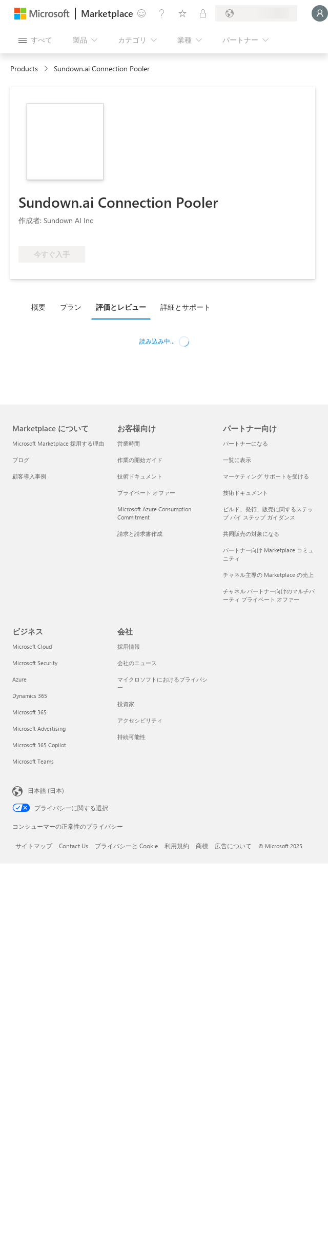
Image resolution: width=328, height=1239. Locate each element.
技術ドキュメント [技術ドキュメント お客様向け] (139, 476)
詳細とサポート (185, 307)
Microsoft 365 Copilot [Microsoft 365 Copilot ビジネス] (39, 745)
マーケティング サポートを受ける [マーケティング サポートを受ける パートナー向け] (266, 476)
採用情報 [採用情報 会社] (128, 646)
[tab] (41, 306)
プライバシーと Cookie (126, 846)
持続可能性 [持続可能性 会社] (131, 737)
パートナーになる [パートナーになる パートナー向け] (245, 443)
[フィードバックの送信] (141, 13)
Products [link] (24, 68)
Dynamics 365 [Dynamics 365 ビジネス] (29, 696)
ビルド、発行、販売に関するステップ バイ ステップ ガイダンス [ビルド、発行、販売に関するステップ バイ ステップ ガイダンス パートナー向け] (268, 513)
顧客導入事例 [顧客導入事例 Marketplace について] (29, 476)
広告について (233, 846)
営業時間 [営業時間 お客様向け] (128, 443)
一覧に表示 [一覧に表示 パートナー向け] (237, 460)
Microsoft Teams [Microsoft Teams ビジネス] (33, 761)
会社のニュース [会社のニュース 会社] (137, 663)
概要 (38, 307)
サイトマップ (33, 846)
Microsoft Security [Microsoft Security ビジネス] (34, 663)
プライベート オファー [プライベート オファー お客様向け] (146, 492)
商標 (202, 846)
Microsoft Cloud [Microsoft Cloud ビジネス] (32, 646)
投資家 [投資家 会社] (125, 704)
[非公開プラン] (203, 13)
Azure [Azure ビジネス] (19, 679)
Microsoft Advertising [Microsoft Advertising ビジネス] (39, 728)
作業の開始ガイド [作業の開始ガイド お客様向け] (139, 460)
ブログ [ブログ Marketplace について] (20, 460)
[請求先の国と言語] (256, 13)
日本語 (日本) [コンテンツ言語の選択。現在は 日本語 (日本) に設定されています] (46, 790)
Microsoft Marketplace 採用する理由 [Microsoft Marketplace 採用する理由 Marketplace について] (58, 443)
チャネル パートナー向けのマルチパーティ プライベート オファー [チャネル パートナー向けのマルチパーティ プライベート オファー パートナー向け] (269, 595)
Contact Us (73, 846)
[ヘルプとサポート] (162, 13)
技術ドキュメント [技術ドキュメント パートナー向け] (245, 492)
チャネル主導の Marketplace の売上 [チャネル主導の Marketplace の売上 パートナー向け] (268, 574)
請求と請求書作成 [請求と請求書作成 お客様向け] (139, 533)
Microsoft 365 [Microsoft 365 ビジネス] (29, 712)
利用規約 (177, 846)
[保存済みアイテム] (182, 13)
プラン (70, 307)
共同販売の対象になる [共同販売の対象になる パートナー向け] (251, 533)
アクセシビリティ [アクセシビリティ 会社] (139, 720)
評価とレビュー (121, 307)
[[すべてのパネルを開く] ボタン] (35, 40)
